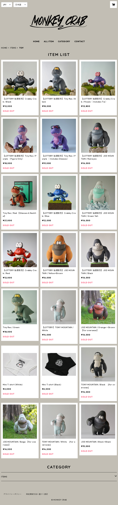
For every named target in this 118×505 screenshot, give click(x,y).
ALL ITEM (49, 41)
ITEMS (13, 48)
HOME (36, 41)
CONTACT (79, 41)
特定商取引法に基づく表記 (37, 494)
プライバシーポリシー (12, 494)
